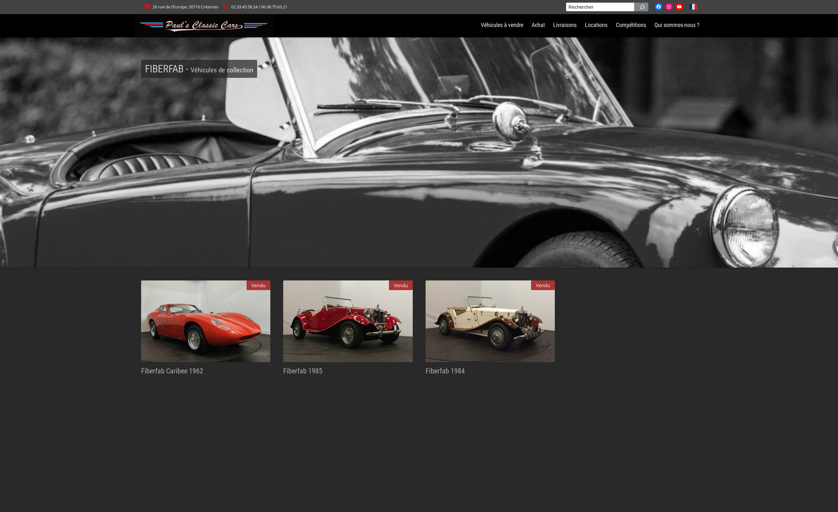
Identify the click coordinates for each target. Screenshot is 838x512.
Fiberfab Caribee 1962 (172, 371)
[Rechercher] (641, 7)
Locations (596, 25)
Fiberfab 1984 (445, 371)
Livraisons (565, 25)
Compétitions (631, 25)
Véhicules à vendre (502, 25)
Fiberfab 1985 (302, 371)
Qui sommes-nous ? (676, 25)
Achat (538, 25)
